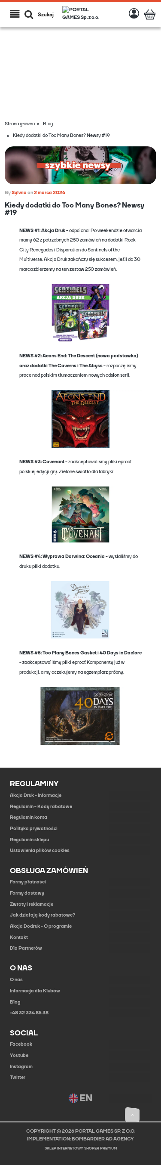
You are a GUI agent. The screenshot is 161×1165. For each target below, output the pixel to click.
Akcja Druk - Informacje (35, 795)
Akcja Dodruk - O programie (41, 926)
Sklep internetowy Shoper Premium (81, 1148)
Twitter (17, 1077)
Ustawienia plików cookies (40, 850)
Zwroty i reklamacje (31, 904)
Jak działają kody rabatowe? (42, 915)
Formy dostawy (27, 893)
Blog (15, 1002)
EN (80, 1098)
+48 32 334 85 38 (29, 1013)
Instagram (21, 1066)
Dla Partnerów (26, 948)
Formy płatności (28, 882)
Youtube (19, 1055)
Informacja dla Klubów (35, 991)
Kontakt (19, 937)
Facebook (21, 1044)
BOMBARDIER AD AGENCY (103, 1139)
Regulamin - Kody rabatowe (41, 806)
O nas (16, 979)
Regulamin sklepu (29, 840)
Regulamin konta (28, 817)
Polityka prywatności (34, 828)
